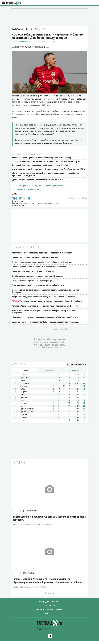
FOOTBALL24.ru (13, 3)
